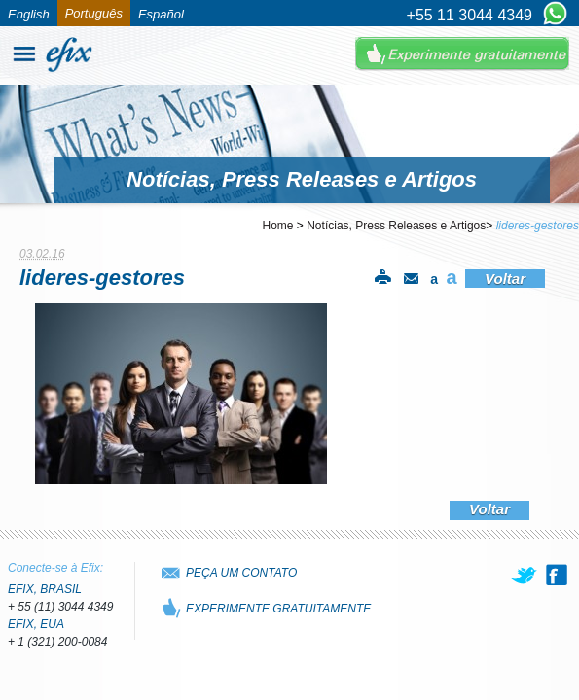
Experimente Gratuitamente (462, 54)
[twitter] (525, 574)
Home (278, 225)
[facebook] (556, 574)
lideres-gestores (537, 225)
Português (94, 13)
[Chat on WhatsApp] (555, 14)
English (29, 14)
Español (161, 14)
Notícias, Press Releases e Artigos (396, 225)
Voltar (505, 278)
